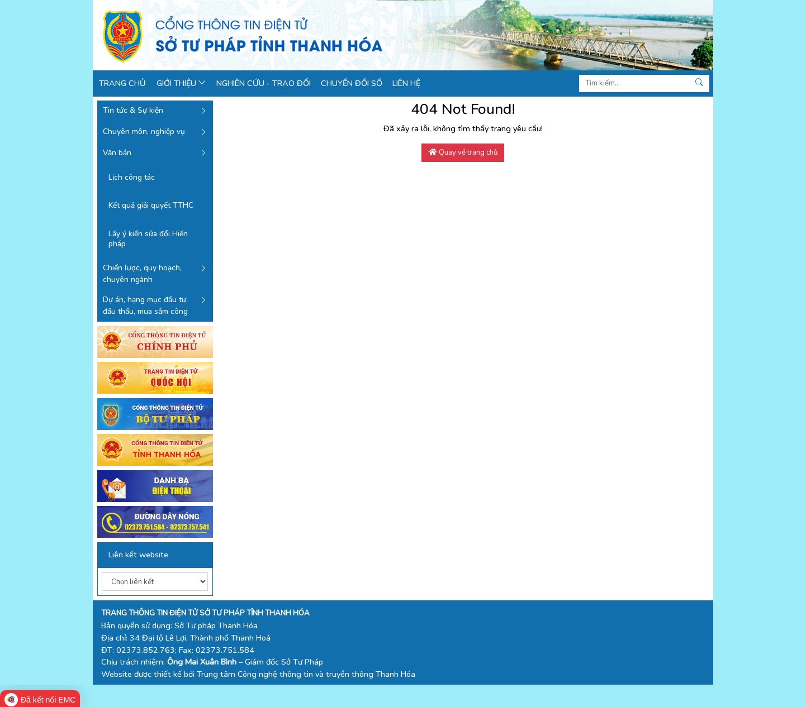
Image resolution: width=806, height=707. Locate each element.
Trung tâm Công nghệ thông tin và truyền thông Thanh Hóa (306, 674)
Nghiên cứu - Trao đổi (263, 83)
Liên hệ (406, 83)
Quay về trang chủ (463, 152)
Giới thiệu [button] (181, 83)
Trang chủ (122, 83)
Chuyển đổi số (351, 83)
